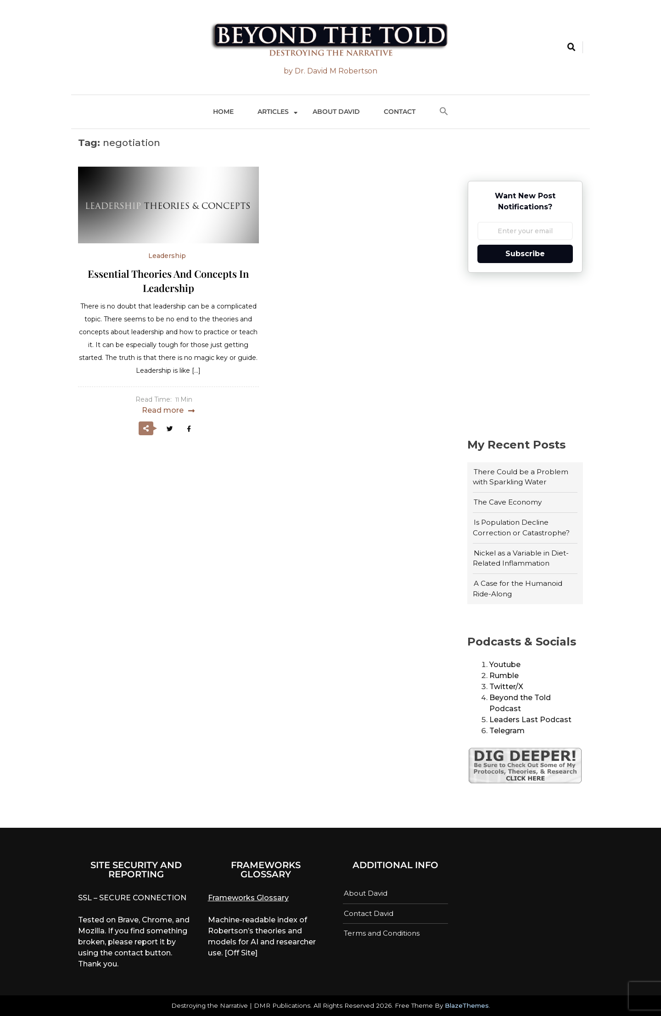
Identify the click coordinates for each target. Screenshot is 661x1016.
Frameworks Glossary (248, 897)
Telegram (507, 730)
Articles (273, 111)
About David (336, 111)
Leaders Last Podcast (530, 719)
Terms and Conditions (382, 933)
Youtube (505, 664)
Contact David (368, 913)
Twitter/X (506, 686)
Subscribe (525, 253)
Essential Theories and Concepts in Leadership (168, 281)
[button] (443, 112)
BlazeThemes (467, 1005)
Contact (399, 111)
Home (223, 111)
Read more (163, 410)
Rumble (504, 675)
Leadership (167, 256)
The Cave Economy (508, 502)
